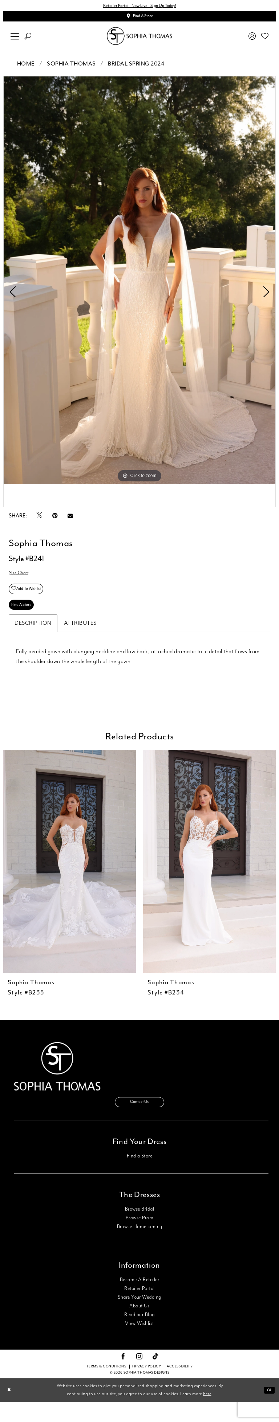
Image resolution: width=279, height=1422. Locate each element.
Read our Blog (139, 1335)
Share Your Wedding (139, 1317)
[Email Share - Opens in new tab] (70, 520)
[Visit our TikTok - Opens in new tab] (155, 1377)
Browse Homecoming (139, 1247)
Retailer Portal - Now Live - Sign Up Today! (139, 6)
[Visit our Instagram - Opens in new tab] (139, 1377)
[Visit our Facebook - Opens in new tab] (123, 1377)
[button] (15, 40)
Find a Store (140, 1176)
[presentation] (69, 877)
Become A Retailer (139, 1300)
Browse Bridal (139, 1229)
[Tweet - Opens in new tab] (39, 520)
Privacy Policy (146, 1387)
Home (26, 68)
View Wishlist (139, 1343)
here (207, 1414)
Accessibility (180, 1387)
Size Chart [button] (21, 578)
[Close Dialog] (10, 1410)
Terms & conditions (106, 1387)
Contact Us (139, 1121)
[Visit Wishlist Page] (265, 40)
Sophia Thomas (71, 68)
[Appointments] (139, 19)
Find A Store (25, 619)
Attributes (80, 638)
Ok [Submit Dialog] (268, 1410)
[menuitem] (15, 40)
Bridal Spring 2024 (136, 68)
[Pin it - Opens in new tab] (55, 520)
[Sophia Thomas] (139, 40)
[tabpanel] (139, 285)
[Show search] (28, 40)
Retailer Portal (139, 1308)
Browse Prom (139, 1238)
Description (33, 638)
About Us (139, 1326)
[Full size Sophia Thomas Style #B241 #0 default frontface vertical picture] (139, 285)
